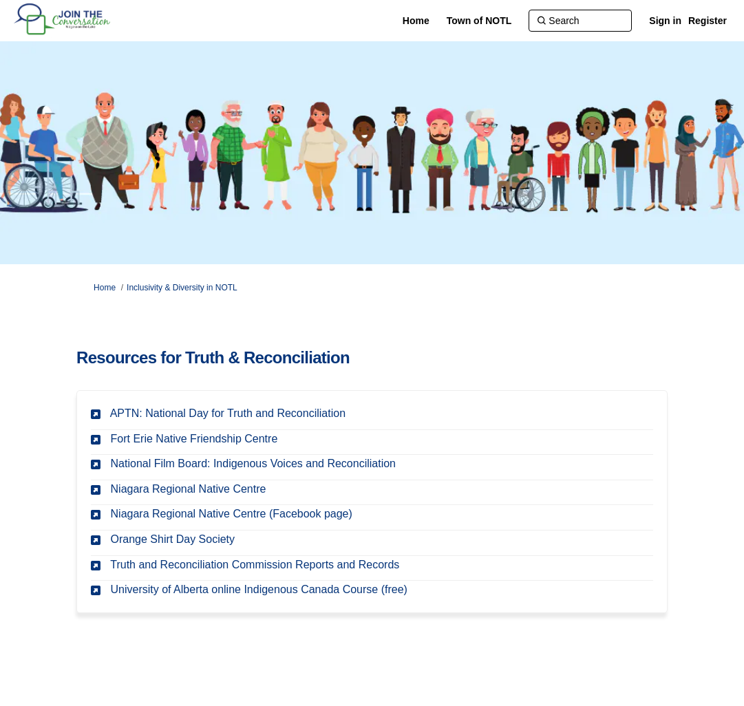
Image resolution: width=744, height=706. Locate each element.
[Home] (416, 20)
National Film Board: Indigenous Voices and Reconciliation (253, 463)
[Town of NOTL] (479, 20)
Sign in (665, 20)
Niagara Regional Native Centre (188, 489)
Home (105, 287)
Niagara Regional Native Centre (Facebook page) (231, 514)
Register (707, 20)
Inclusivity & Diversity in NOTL (182, 287)
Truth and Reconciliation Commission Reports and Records (254, 564)
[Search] (580, 21)
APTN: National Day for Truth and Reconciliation (228, 413)
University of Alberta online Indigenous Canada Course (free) (259, 589)
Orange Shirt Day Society (173, 539)
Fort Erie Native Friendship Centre (194, 439)
